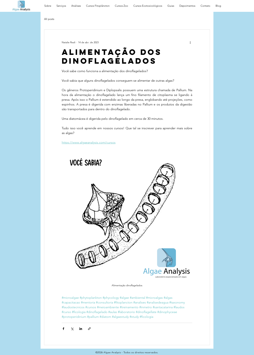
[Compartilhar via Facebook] (63, 328)
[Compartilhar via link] (89, 328)
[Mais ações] (190, 42)
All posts (49, 19)
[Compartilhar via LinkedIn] (80, 328)
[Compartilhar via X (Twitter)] (72, 328)
